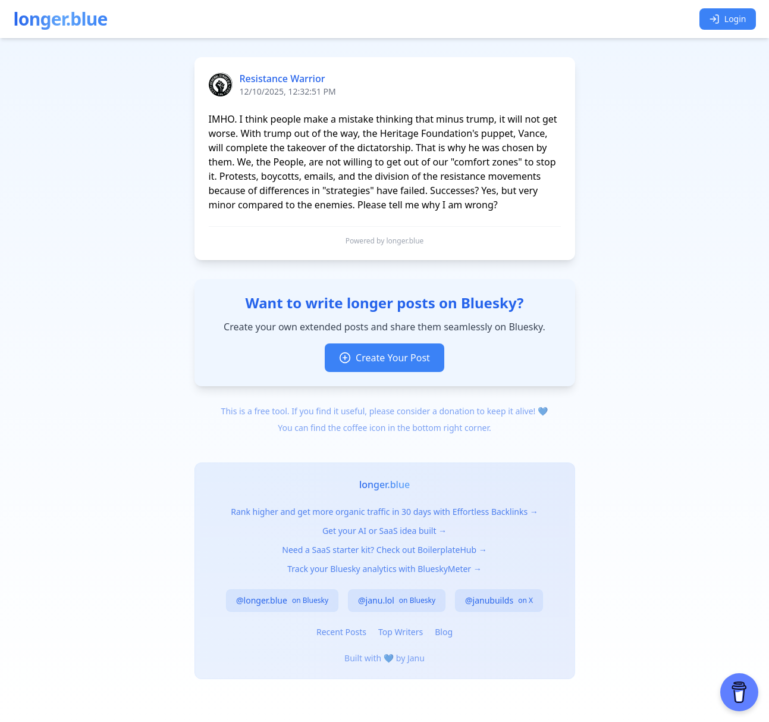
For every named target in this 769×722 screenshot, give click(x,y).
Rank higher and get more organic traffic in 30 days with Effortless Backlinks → (384, 511)
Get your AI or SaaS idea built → (384, 530)
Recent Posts (341, 631)
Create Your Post (384, 357)
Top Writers (400, 631)
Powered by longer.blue (385, 241)
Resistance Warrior (282, 78)
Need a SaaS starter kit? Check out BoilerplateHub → (384, 549)
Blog (444, 631)
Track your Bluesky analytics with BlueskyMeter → (384, 568)
